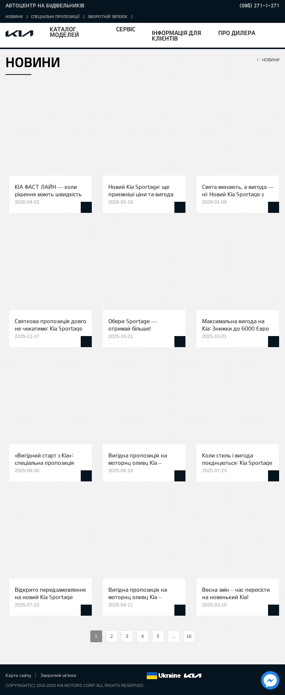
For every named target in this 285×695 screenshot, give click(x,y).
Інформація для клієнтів (176, 35)
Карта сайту (18, 675)
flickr (140, 675)
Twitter (99, 675)
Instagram (130, 675)
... (173, 636)
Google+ (110, 675)
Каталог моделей (64, 31)
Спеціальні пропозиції (55, 16)
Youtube (120, 675)
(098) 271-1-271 (259, 5)
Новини (14, 16)
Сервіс (125, 29)
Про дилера (236, 32)
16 (189, 636)
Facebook (90, 675)
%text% (84, 636)
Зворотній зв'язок (108, 16)
